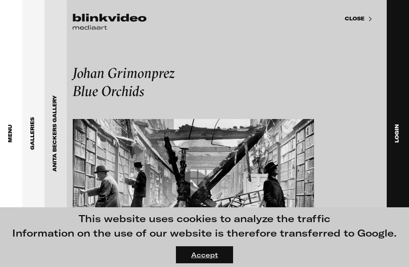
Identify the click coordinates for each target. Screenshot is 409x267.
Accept (204, 255)
